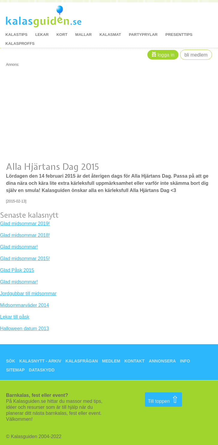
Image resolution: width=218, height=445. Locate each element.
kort (61, 34)
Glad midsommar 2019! (25, 223)
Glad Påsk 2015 (17, 270)
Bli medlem (196, 54)
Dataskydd (41, 370)
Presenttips (178, 34)
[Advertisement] (109, 108)
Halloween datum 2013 (24, 328)
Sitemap (15, 370)
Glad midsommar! (19, 246)
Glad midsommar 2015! (25, 258)
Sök (10, 361)
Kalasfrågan (82, 361)
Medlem (111, 361)
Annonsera (162, 361)
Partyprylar (143, 34)
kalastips (16, 34)
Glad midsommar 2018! (25, 235)
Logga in (166, 54)
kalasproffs (20, 43)
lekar (42, 34)
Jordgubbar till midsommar (28, 293)
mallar (83, 34)
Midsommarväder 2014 (24, 305)
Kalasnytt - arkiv (40, 361)
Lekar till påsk (14, 316)
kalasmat (110, 34)
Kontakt (134, 361)
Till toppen (163, 399)
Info (185, 361)
